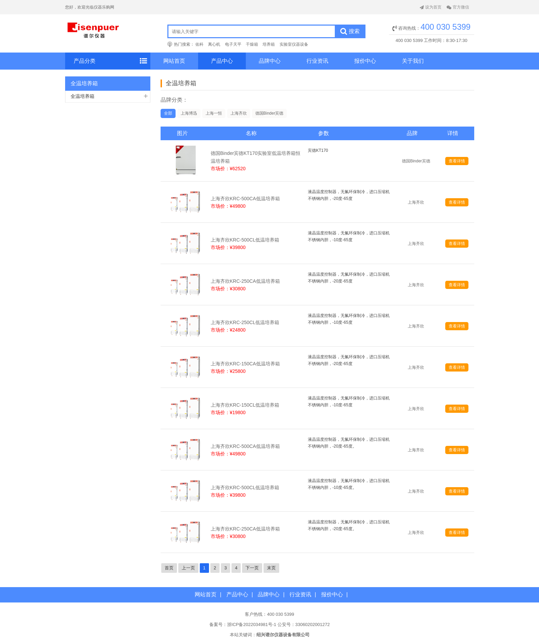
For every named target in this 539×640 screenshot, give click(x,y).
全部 (168, 113)
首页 (169, 567)
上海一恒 (214, 113)
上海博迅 (189, 113)
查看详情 (457, 161)
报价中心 (365, 61)
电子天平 (233, 44)
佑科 (199, 44)
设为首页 (430, 7)
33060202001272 (312, 624)
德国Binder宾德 (269, 113)
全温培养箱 (82, 96)
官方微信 (458, 7)
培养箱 (269, 44)
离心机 (214, 44)
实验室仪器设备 (294, 44)
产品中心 (222, 61)
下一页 (252, 567)
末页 (271, 567)
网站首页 (174, 61)
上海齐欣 (238, 113)
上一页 (188, 567)
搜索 (350, 31)
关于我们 (413, 61)
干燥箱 (252, 44)
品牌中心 (270, 61)
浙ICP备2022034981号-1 (251, 624)
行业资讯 (317, 61)
